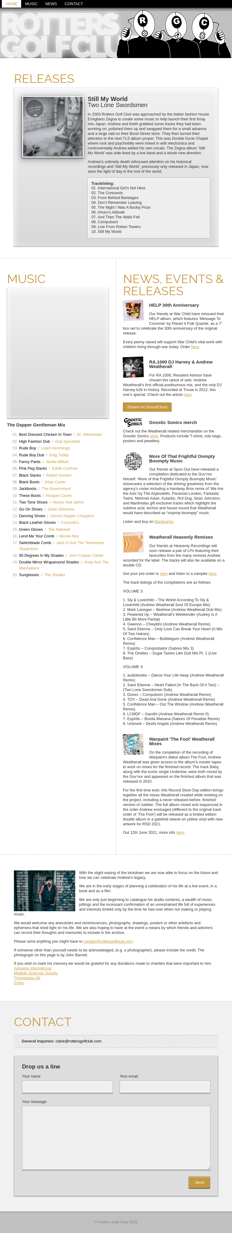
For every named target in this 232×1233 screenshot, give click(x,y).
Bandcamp (164, 521)
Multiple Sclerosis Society (36, 973)
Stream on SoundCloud (147, 407)
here (195, 346)
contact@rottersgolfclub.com (108, 941)
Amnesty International (32, 968)
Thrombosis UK (27, 978)
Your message (34, 1102)
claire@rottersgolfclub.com (79, 1041)
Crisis (19, 982)
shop (154, 436)
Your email (129, 1076)
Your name (31, 1076)
